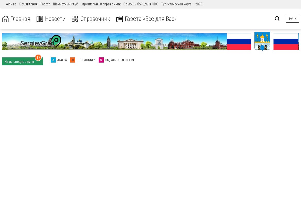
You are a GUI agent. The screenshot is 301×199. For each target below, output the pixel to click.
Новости (51, 18)
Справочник (91, 18)
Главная (16, 18)
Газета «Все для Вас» (146, 18)
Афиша (11, 4)
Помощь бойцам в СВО (140, 4)
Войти (292, 18)
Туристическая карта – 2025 (181, 4)
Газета (45, 4)
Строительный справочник (101, 4)
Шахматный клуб (65, 4)
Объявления (28, 4)
